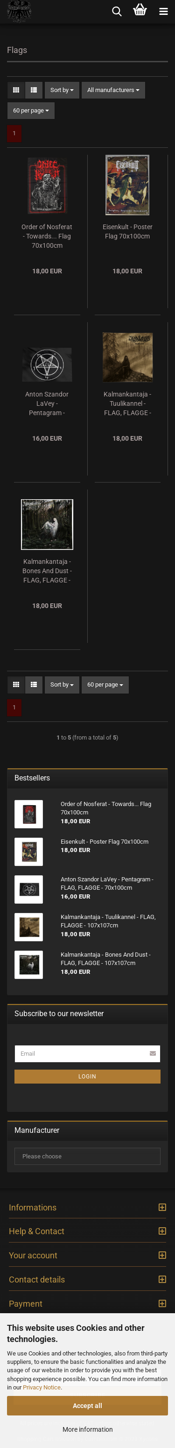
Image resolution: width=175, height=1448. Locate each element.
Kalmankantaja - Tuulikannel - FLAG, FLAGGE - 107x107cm (127, 403)
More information (88, 1429)
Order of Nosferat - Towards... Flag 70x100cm (46, 236)
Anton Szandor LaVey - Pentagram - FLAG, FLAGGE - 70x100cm (46, 403)
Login (87, 1076)
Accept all (87, 1405)
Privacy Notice (42, 1387)
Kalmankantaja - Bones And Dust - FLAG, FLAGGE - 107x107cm (47, 571)
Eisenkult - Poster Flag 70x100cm (128, 231)
